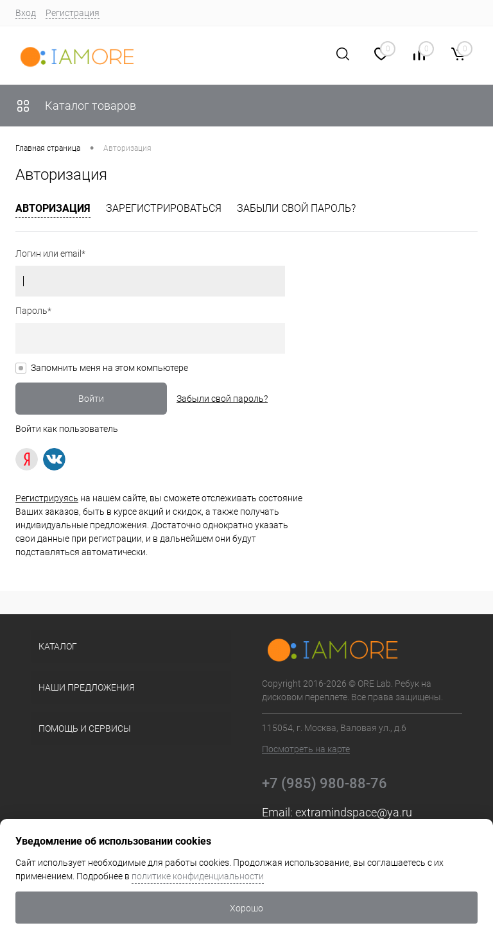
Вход (25, 13)
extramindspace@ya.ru (353, 812)
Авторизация (53, 208)
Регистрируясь (46, 498)
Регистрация (72, 13)
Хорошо (246, 908)
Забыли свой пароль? (296, 208)
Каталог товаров (75, 105)
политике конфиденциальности (198, 876)
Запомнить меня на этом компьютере (109, 368)
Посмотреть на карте (306, 749)
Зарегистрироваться (163, 208)
